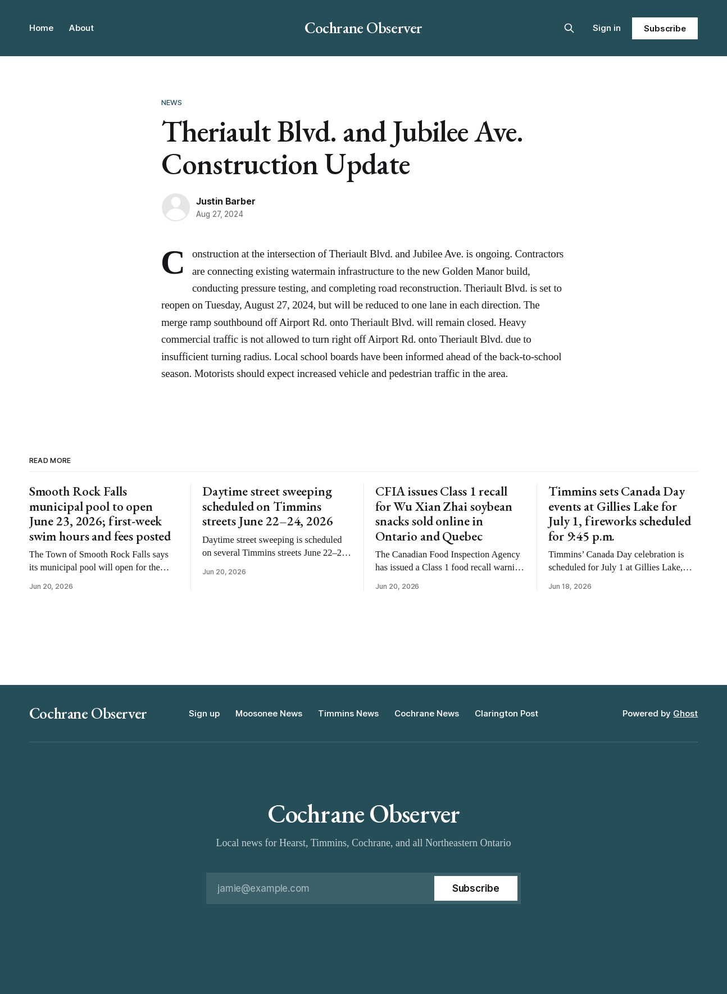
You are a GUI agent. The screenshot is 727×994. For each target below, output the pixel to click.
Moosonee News (268, 713)
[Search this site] (569, 28)
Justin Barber (225, 201)
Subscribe (665, 28)
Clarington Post (506, 713)
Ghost (685, 713)
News (172, 102)
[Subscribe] (475, 888)
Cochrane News (426, 713)
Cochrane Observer (363, 27)
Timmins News (348, 713)
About (81, 27)
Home (41, 27)
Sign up (204, 713)
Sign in (607, 27)
